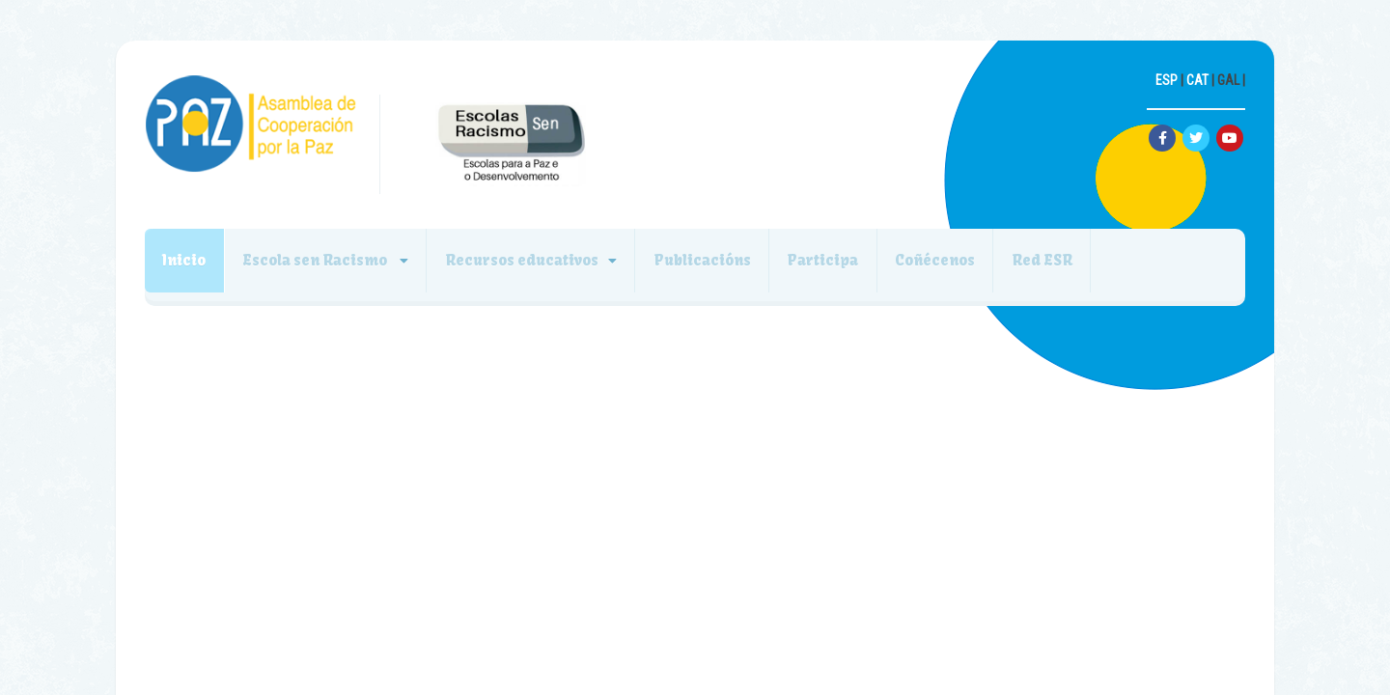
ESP (1166, 80)
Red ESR (1137, 267)
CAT (1197, 80)
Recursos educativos (558, 267)
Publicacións (753, 267)
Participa (889, 267)
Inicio (191, 267)
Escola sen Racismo (338, 267)
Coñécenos (1016, 267)
